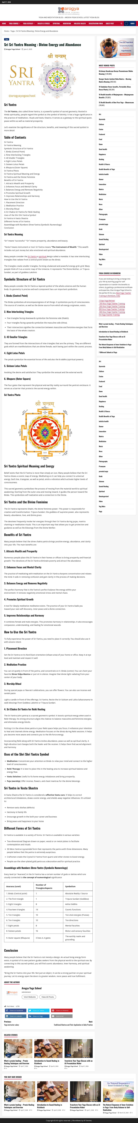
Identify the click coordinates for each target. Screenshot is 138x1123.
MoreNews (76, 1120)
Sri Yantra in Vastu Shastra (16, 218)
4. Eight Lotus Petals (13, 161)
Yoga (6, 39)
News (100, 204)
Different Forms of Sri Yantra (17, 221)
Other (101, 209)
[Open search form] (121, 24)
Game (101, 144)
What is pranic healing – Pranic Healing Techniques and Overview (16, 1062)
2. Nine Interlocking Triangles (17, 155)
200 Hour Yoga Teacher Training (112, 306)
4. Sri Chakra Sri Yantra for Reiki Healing (22, 212)
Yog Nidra (102, 259)
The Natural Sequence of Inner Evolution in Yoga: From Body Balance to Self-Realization (118, 1107)
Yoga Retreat (28, 23)
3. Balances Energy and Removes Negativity (23, 189)
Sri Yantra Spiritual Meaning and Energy (22, 174)
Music (101, 199)
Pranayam (102, 219)
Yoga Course (13, 23)
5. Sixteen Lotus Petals (14, 164)
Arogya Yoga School (13, 49)
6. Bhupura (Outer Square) (16, 167)
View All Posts (48, 997)
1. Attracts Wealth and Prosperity (19, 183)
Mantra (101, 189)
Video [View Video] (129, 23)
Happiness (102, 154)
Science (101, 234)
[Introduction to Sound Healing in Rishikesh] (48, 1048)
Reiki (100, 229)
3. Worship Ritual (11, 209)
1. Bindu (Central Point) (14, 151)
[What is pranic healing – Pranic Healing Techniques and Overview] (18, 1048)
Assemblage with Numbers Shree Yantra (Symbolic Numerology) (33, 224)
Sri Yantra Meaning (12, 145)
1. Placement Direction (14, 202)
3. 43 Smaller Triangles (14, 158)
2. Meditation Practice (14, 205)
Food (100, 139)
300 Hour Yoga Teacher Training (111, 309)
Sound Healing (104, 239)
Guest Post (110, 23)
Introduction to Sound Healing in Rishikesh (46, 1062)
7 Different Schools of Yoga (108, 352)
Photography (103, 214)
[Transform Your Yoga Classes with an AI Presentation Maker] (79, 1048)
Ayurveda (102, 119)
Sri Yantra (8, 142)
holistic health (104, 174)
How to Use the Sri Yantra (15, 199)
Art (100, 114)
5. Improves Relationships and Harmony (22, 196)
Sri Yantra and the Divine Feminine (19, 177)
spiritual (43, 256)
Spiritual (56, 23)
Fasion (101, 129)
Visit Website (30, 997)
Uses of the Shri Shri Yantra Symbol (20, 215)
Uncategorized (104, 249)
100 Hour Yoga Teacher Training (112, 303)
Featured (102, 134)
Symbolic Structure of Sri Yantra (18, 148)
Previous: (26, 1023)
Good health (103, 149)
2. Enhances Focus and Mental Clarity (20, 186)
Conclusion (9, 228)
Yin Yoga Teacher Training (109, 315)
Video (101, 254)
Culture (101, 124)
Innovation (102, 184)
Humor (101, 179)
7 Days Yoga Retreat (107, 300)
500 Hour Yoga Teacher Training (112, 312)
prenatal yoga (103, 224)
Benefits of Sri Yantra (13, 180)
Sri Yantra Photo (11, 170)
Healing (101, 159)
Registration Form (96, 23)
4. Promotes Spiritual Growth (17, 193)
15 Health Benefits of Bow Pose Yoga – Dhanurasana (116, 102)
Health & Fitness (44, 23)
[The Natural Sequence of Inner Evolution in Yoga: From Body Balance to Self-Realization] (118, 1091)
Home (4, 23)
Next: (70, 1023)
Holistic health (80, 23)
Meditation (67, 23)
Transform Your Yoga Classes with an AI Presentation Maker (78, 1062)
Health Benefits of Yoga (107, 169)
